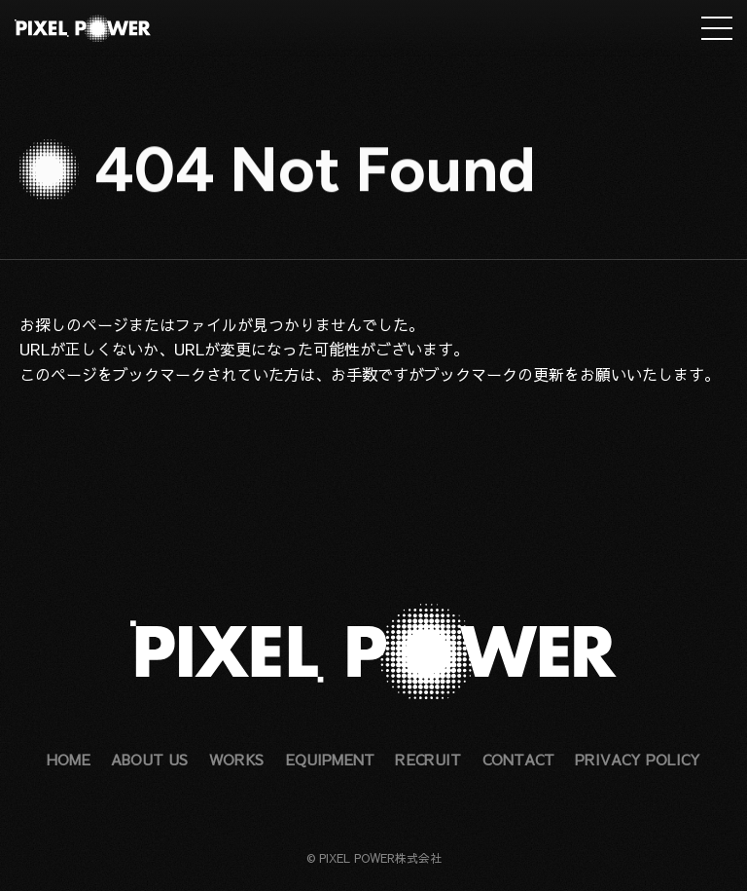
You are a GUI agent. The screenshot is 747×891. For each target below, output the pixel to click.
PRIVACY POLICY (637, 759)
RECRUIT (428, 759)
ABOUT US (149, 759)
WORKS (236, 759)
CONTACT (518, 759)
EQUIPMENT (329, 759)
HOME (68, 759)
